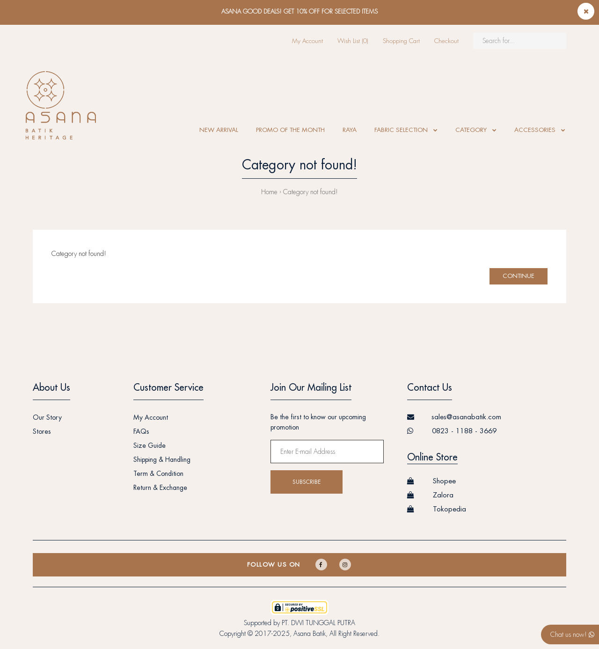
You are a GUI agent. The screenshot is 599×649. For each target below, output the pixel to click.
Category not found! (310, 192)
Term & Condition (158, 473)
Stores (42, 431)
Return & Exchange (160, 487)
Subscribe (306, 482)
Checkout (446, 41)
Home (269, 192)
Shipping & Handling (161, 459)
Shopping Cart (401, 41)
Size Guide (149, 445)
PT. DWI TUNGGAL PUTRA (318, 623)
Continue (518, 276)
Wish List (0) (352, 41)
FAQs (141, 431)
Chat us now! (572, 634)
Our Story (47, 417)
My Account (307, 41)
